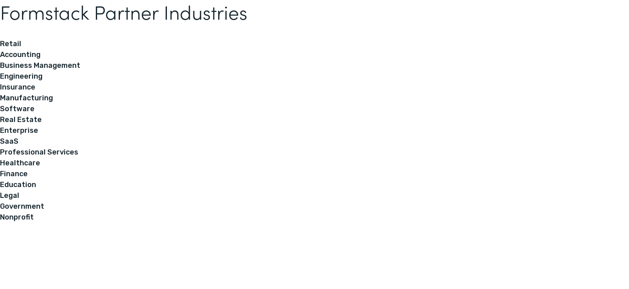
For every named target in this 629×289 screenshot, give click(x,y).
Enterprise (19, 130)
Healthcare (20, 163)
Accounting (20, 54)
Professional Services (39, 152)
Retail (10, 43)
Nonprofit (17, 217)
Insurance (17, 87)
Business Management (40, 65)
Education (18, 184)
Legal (9, 195)
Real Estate (21, 119)
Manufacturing (26, 98)
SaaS (9, 141)
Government (22, 206)
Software (17, 108)
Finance (14, 173)
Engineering (21, 76)
